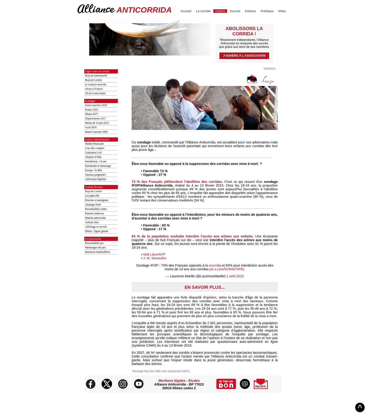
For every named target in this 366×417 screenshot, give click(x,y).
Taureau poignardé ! (96, 174)
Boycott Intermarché (96, 75)
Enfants (250, 11)
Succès (235, 11)
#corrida (215, 265)
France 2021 (91, 109)
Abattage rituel (93, 204)
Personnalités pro (94, 243)
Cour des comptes (94, 148)
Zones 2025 (96, 105)
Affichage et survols (96, 226)
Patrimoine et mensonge (98, 165)
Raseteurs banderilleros (97, 251)
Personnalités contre (96, 209)
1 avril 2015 (235, 276)
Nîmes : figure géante (96, 231)
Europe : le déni (93, 170)
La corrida (203, 11)
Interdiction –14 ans (95, 161)
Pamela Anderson (94, 213)
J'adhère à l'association (244, 55)
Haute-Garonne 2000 (96, 131)
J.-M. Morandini (154, 258)
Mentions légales (172, 380)
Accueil (186, 11)
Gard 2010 (90, 127)
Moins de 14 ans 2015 (97, 123)
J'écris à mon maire (95, 93)
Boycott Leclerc (93, 80)
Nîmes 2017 (91, 114)
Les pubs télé (92, 195)
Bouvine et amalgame (96, 200)
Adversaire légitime (95, 179)
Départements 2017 (95, 118)
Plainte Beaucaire (94, 143)
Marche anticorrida (95, 217)
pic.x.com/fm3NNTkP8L (227, 269)
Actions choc (92, 222)
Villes (282, 11)
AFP (154, 254)
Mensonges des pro (95, 247)
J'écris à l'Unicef (94, 88)
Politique (267, 11)
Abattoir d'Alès (93, 157)
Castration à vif (93, 152)
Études (194, 380)
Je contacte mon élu (95, 84)
